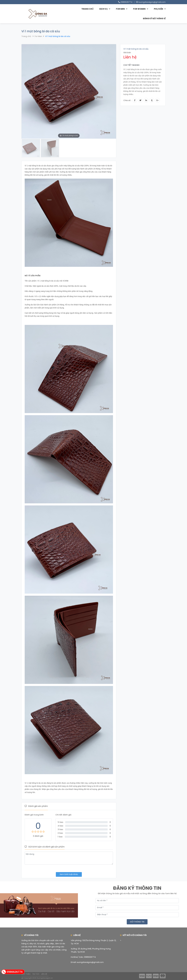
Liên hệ (44, 974)
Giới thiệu (26, 974)
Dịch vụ (103, 9)
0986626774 (126, 2)
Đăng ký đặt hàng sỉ (154, 18)
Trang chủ (87, 9)
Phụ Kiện (158, 9)
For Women (139, 9)
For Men (120, 9)
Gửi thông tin (137, 921)
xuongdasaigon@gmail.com (152, 2)
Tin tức (35, 974)
